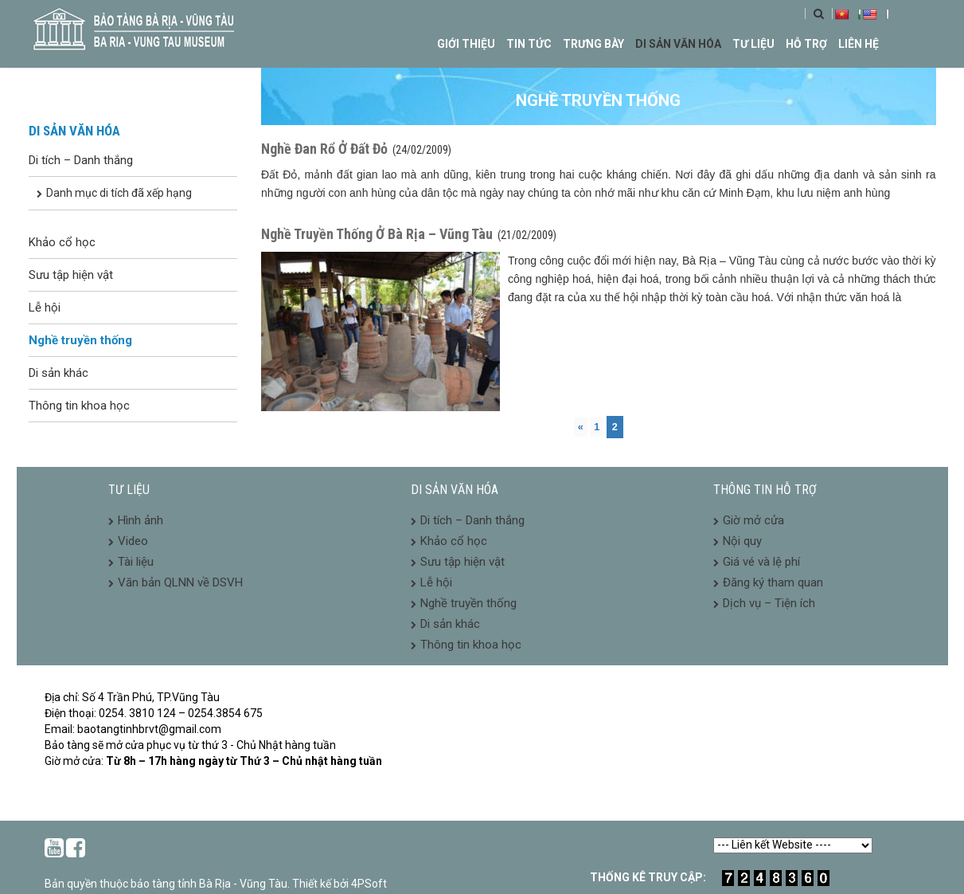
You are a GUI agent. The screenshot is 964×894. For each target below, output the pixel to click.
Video (133, 541)
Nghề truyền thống (80, 340)
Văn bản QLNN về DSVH (180, 582)
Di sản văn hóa (678, 43)
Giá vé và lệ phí (761, 562)
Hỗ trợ (806, 43)
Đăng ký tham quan (773, 582)
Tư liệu (753, 43)
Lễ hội (44, 307)
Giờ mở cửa (753, 520)
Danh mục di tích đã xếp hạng (119, 192)
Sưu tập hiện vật (71, 275)
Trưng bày (593, 43)
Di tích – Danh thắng (81, 160)
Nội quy (742, 541)
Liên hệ (858, 43)
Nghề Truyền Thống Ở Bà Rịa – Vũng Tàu (377, 233)
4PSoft (369, 883)
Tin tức (529, 43)
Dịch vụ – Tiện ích (769, 603)
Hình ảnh (140, 520)
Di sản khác (58, 373)
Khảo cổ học (62, 242)
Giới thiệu (466, 43)
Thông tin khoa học (79, 405)
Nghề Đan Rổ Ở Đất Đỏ (324, 148)
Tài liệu (136, 562)
